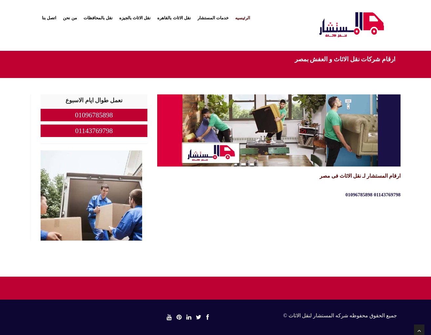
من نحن (70, 17)
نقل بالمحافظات (98, 17)
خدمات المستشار (213, 17)
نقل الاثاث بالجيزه (135, 17)
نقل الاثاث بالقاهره (174, 17)
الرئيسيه (242, 17)
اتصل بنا (49, 17)
